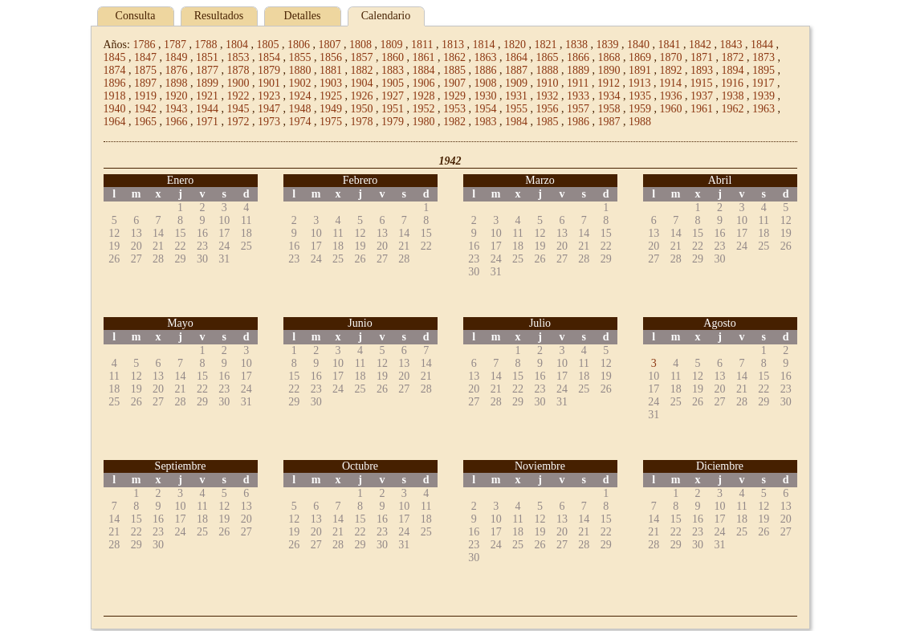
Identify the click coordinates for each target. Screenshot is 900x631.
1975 (331, 122)
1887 (516, 70)
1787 (175, 45)
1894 (733, 70)
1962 (733, 109)
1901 (269, 83)
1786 (143, 45)
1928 (424, 96)
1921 (207, 96)
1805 (267, 45)
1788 (205, 45)
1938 (733, 96)
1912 (608, 83)
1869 (640, 57)
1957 (578, 109)
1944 (207, 109)
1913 (639, 83)
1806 (298, 45)
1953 (454, 109)
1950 (362, 109)
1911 (577, 83)
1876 (176, 70)
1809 (391, 45)
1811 (422, 45)
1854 (269, 57)
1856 (331, 57)
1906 (424, 83)
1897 (145, 83)
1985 (547, 122)
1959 (640, 109)
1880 (300, 70)
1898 (176, 83)
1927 (392, 96)
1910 (547, 83)
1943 (176, 109)
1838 (576, 45)
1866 (578, 57)
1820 (514, 45)
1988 (640, 122)
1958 (609, 109)
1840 (638, 45)
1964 (115, 122)
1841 (669, 45)
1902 (300, 83)
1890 (609, 70)
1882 (362, 70)
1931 (516, 96)
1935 (640, 96)
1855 (300, 57)
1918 (115, 96)
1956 (547, 109)
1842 (700, 45)
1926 (362, 96)
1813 (453, 45)
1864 (516, 57)
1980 (424, 122)
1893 (701, 70)
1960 (671, 109)
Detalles (302, 16)
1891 (640, 70)
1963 (763, 109)
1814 (483, 45)
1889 (578, 70)
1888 (547, 70)
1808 (360, 45)
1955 (516, 109)
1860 (392, 57)
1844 (762, 45)
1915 (701, 83)
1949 (331, 109)
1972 (238, 122)
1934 (609, 96)
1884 (424, 70)
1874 (115, 70)
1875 (145, 70)
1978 (362, 122)
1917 (762, 83)
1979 (392, 122)
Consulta (136, 16)
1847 (145, 57)
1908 (485, 83)
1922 (238, 96)
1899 (207, 83)
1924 (300, 96)
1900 (238, 83)
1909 (516, 83)
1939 (763, 96)
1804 (237, 45)
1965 (145, 122)
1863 (485, 57)
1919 (145, 96)
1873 (763, 57)
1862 (454, 57)
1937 (701, 96)
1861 (424, 57)
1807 (329, 45)
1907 (454, 83)
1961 (701, 109)
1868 (609, 57)
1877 (207, 70)
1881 (331, 70)
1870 (671, 57)
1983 (485, 122)
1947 (269, 109)
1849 (176, 57)
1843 (730, 45)
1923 (269, 96)
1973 (269, 122)
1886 (485, 70)
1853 (238, 57)
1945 (238, 109)
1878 (238, 70)
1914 (670, 83)
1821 (545, 45)
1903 (331, 83)
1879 (269, 70)
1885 (454, 70)
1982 (454, 122)
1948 (300, 109)
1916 (732, 83)
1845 (115, 57)
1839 (607, 45)
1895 (763, 70)
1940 (115, 109)
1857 (362, 57)
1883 (392, 70)
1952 (424, 109)
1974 (300, 122)
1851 (207, 57)
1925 (331, 96)
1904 (362, 83)
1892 (671, 70)
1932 (547, 96)
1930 (485, 96)
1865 (547, 57)
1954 (485, 109)
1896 (115, 83)
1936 (671, 96)
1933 (578, 96)
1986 (578, 122)
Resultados (218, 16)
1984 (516, 122)
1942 (145, 109)
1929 (454, 96)
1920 (176, 96)
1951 (392, 109)
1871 (701, 57)
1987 (609, 122)
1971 (207, 122)
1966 (176, 122)
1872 (733, 57)
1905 (392, 83)
